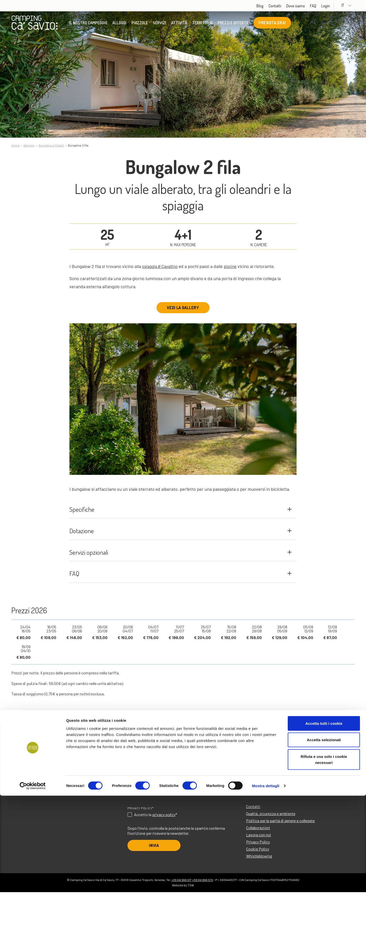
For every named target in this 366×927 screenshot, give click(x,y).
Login (335, 5)
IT (351, 5)
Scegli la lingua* (142, 818)
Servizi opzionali (180, 577)
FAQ (322, 5)
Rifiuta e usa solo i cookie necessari (324, 891)
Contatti (284, 5)
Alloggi (119, 24)
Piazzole (140, 24)
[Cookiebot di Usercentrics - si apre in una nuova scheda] (33, 917)
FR (195, 826)
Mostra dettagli (265, 917)
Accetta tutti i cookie (324, 854)
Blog (269, 5)
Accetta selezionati (324, 871)
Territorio (202, 24)
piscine (233, 266)
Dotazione (180, 547)
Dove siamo (305, 5)
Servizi (159, 24)
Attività (179, 24)
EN (136, 826)
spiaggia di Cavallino (161, 266)
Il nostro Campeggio (88, 24)
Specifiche (180, 517)
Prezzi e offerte (233, 24)
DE (175, 826)
